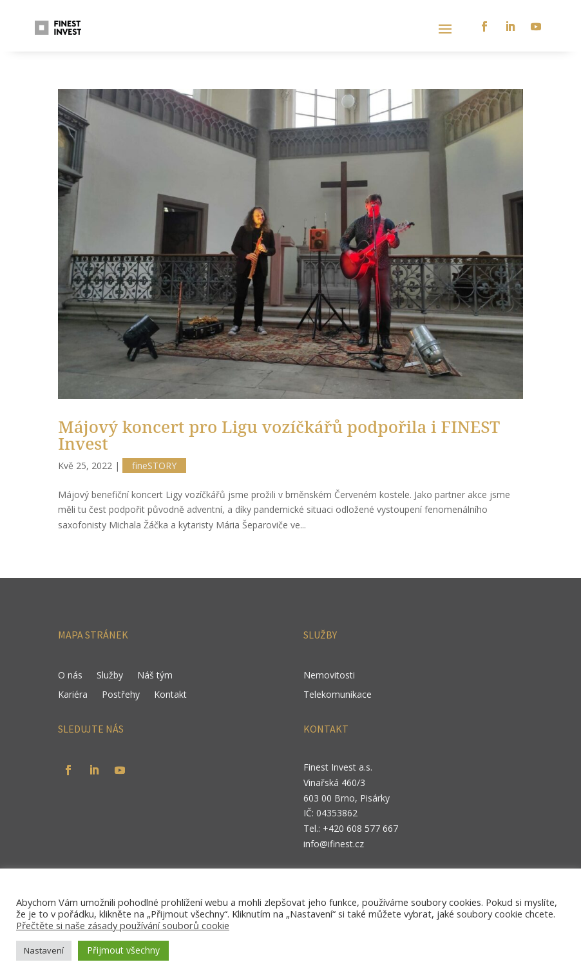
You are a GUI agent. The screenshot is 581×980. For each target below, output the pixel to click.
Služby (110, 676)
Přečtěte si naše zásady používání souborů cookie (122, 925)
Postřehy (121, 695)
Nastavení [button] (44, 950)
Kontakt (170, 695)
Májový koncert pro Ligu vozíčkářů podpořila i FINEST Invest (279, 435)
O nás (70, 676)
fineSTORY (154, 465)
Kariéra (73, 695)
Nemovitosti (329, 676)
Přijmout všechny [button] (123, 950)
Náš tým (155, 676)
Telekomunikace (337, 695)
